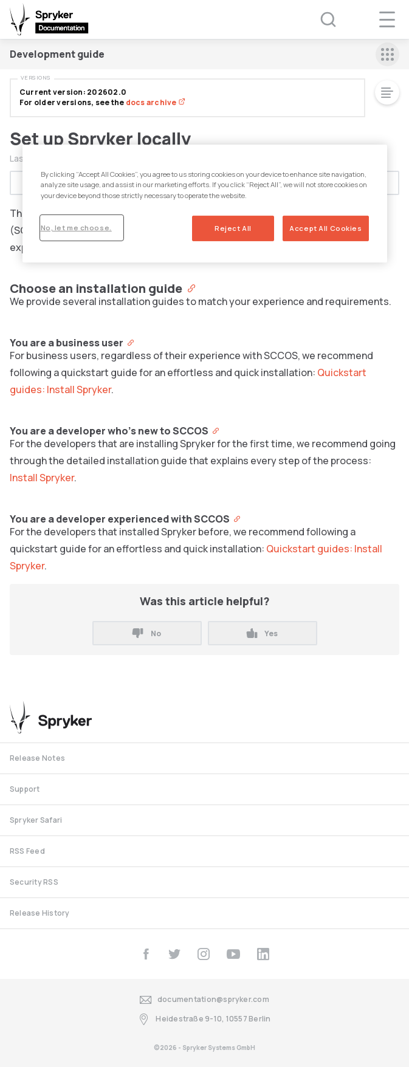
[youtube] (233, 954)
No (146, 633)
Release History (40, 913)
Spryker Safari (36, 820)
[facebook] (145, 954)
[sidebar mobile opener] (387, 54)
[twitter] (174, 954)
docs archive (155, 102)
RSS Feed (27, 851)
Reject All (233, 227)
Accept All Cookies (325, 227)
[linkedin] (263, 954)
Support (25, 789)
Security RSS (34, 882)
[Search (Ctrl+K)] (320, 19)
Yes (262, 633)
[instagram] (204, 954)
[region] (204, 203)
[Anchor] (188, 287)
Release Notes (37, 758)
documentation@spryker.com (204, 1000)
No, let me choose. (76, 227)
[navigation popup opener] (387, 19)
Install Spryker (42, 477)
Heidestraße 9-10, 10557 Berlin (204, 1019)
